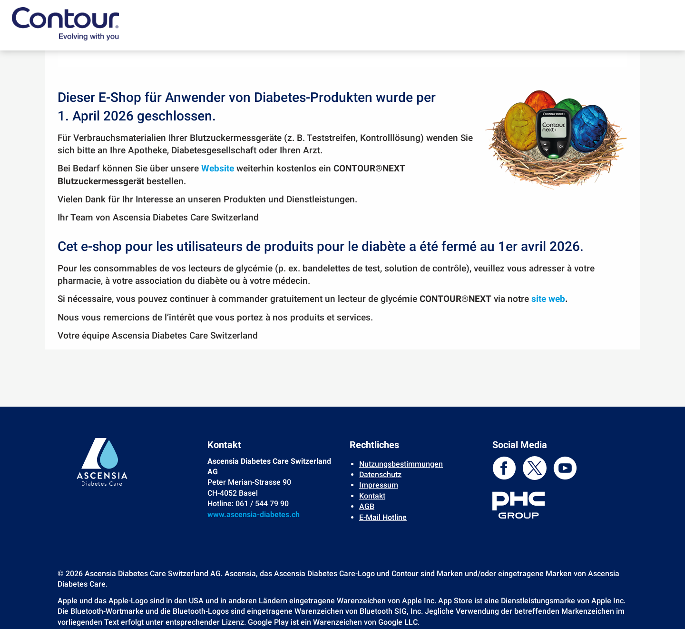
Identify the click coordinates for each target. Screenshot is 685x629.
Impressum (378, 484)
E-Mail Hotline (383, 517)
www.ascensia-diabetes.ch (253, 514)
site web (548, 299)
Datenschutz (380, 474)
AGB (366, 506)
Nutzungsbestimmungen (401, 464)
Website (217, 168)
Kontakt (372, 495)
